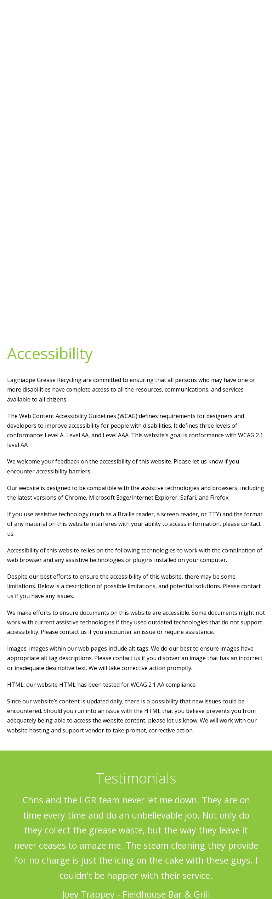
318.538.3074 (237, 11)
